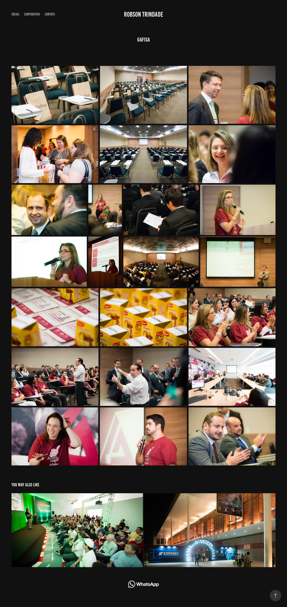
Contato (50, 14)
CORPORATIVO (32, 14)
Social (15, 14)
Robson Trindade (143, 14)
